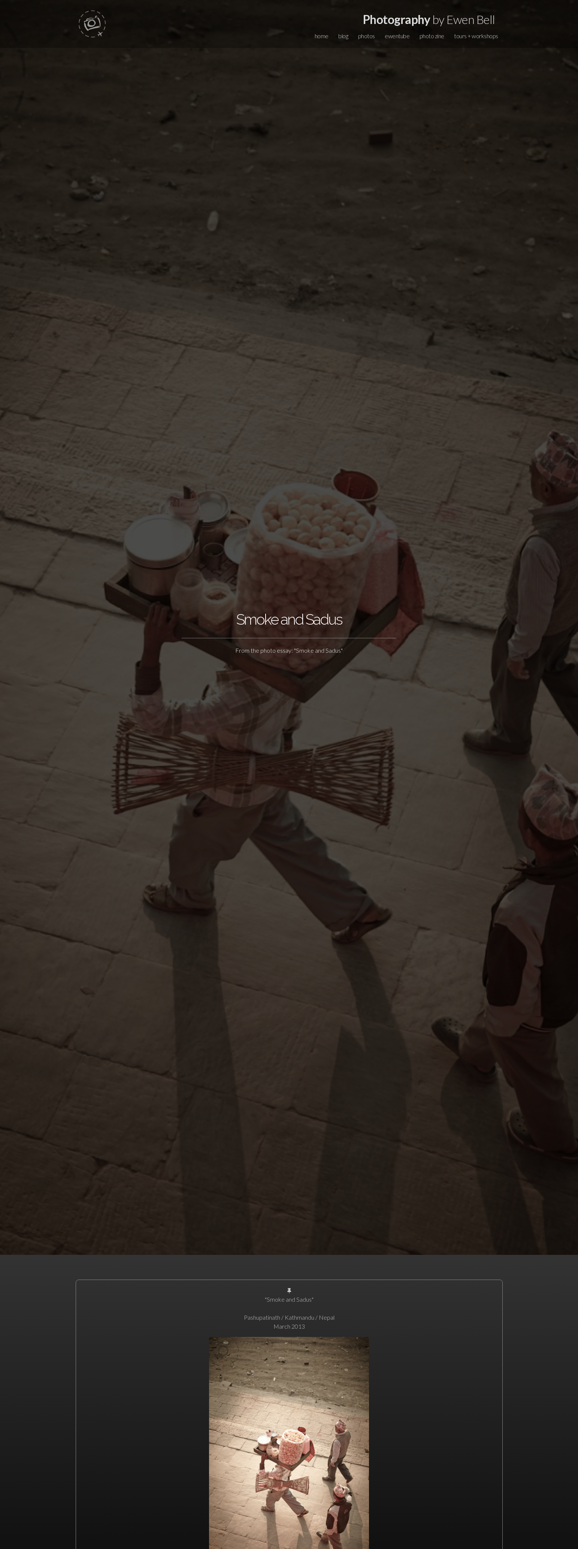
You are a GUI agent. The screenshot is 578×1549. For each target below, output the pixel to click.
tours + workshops (476, 35)
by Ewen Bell (429, 19)
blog (343, 35)
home (322, 35)
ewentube (397, 35)
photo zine (432, 35)
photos (366, 35)
